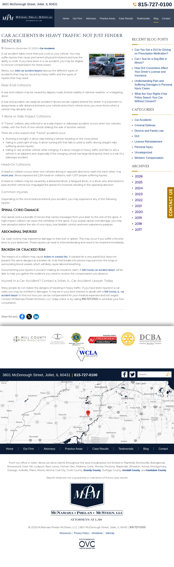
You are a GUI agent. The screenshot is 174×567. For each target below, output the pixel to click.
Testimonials (143, 18)
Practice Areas (107, 18)
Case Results (126, 18)
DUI (137, 136)
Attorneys (91, 18)
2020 (137, 212)
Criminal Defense (145, 125)
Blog (156, 18)
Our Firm (77, 18)
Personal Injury (144, 147)
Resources (65, 533)
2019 (137, 218)
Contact (166, 18)
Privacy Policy (81, 533)
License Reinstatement (148, 141)
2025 (137, 182)
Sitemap (110, 533)
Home (66, 18)
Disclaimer (97, 533)
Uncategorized (143, 152)
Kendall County (131, 470)
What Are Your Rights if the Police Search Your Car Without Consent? (151, 97)
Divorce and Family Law (149, 130)
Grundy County (92, 470)
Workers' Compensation (149, 157)
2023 (137, 194)
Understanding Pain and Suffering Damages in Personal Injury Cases (153, 84)
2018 (137, 224)
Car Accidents (47, 48)
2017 (137, 229)
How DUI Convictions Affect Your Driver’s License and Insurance (151, 72)
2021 (137, 206)
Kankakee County (156, 470)
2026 (137, 176)
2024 (137, 188)
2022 (137, 200)
